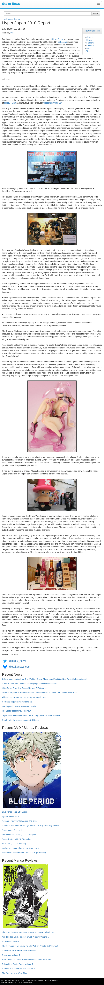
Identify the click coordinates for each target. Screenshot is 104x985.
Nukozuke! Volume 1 (11, 955)
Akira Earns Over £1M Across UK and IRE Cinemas (24, 688)
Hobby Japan (10, 103)
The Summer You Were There (15, 973)
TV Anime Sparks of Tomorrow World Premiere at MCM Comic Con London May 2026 (39, 693)
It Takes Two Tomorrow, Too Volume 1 (18, 969)
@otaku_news (17, 660)
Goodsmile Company (52, 103)
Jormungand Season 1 (12, 830)
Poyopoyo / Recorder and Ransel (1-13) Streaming (24, 853)
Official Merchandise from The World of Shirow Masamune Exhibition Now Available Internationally (44, 679)
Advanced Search (12, 19)
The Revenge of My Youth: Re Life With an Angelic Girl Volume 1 (30, 946)
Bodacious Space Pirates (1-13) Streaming (20, 848)
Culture (89, 37)
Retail (88, 48)
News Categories (92, 31)
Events (89, 40)
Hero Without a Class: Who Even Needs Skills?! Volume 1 (27, 960)
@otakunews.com (19, 666)
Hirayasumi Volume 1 (11, 941)
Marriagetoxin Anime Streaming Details (19, 706)
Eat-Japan (62, 42)
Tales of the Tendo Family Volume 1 (17, 964)
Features (90, 45)
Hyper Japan (57, 39)
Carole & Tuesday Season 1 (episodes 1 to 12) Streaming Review (30, 825)
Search (95, 13)
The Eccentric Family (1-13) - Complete (19, 834)
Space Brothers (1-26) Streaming (16, 839)
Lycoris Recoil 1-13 (10, 816)
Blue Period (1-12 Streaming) (14, 812)
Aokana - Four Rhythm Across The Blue (19, 821)
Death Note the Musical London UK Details (20, 720)
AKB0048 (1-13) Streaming (14, 844)
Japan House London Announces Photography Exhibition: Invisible (31, 715)
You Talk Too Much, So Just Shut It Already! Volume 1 (25, 937)
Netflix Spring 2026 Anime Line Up (17, 702)
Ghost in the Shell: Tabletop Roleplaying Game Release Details (29, 684)
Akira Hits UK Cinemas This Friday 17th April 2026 (24, 697)
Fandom (89, 43)
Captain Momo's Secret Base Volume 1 (19, 950)
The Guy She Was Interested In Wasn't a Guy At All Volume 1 (28, 932)
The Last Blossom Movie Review (16, 711)
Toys (88, 51)
